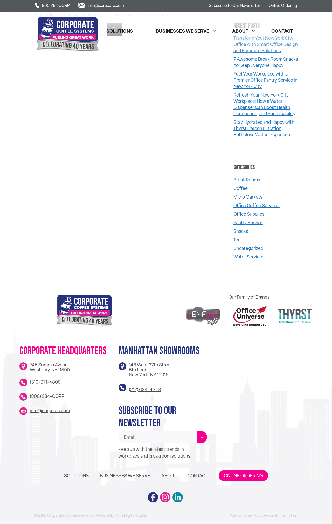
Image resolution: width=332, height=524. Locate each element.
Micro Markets (247, 197)
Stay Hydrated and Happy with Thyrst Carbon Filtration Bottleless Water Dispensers (263, 128)
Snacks (240, 231)
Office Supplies (249, 214)
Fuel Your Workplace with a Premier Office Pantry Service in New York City (265, 80)
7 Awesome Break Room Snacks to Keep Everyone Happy (265, 62)
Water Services (248, 257)
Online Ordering (283, 5)
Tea (236, 240)
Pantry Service (248, 223)
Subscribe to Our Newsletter (234, 5)
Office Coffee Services (256, 205)
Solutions (126, 31)
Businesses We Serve (189, 31)
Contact (282, 31)
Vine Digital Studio (131, 515)
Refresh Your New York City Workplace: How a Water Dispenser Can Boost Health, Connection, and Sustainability (264, 104)
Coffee (240, 188)
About (246, 31)
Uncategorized (248, 248)
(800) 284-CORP (47, 396)
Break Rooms (246, 180)
